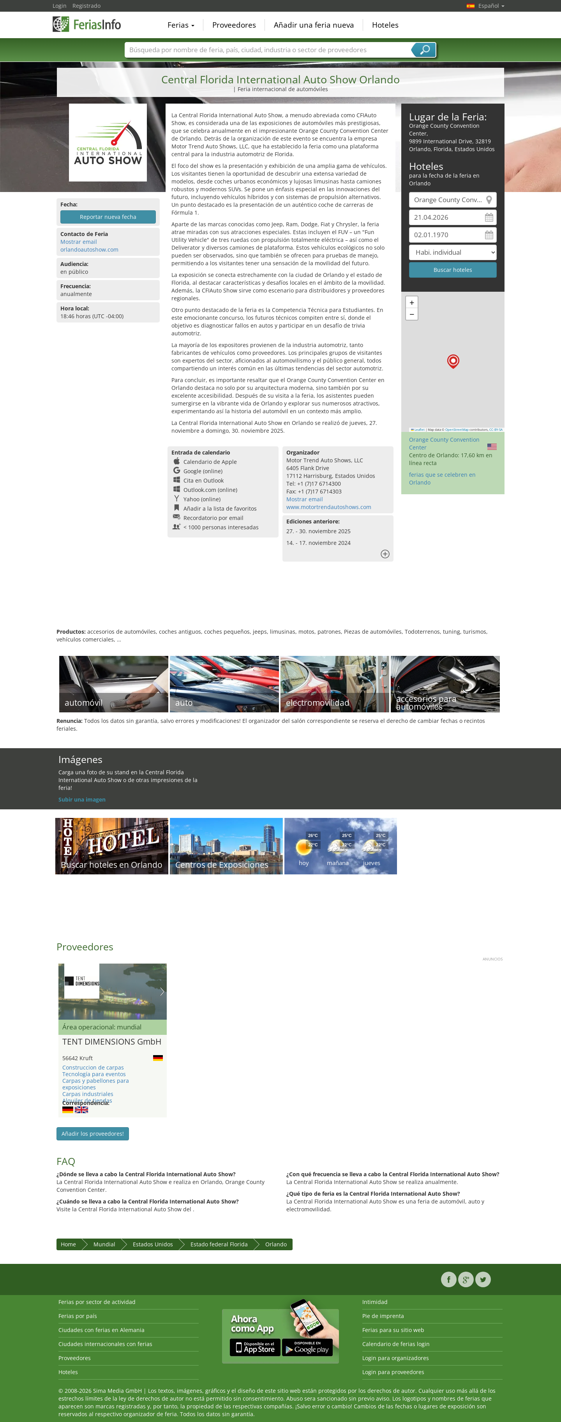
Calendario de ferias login (396, 1344)
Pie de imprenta (383, 1316)
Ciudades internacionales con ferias (105, 1344)
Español (491, 5)
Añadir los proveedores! (93, 1133)
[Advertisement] (280, 602)
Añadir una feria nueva (314, 25)
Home (68, 1244)
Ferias (181, 25)
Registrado (86, 5)
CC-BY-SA (496, 430)
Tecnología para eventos (94, 1074)
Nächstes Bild (162, 991)
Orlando (276, 1244)
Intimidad (375, 1302)
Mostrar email (78, 241)
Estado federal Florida (219, 1244)
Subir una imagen (82, 799)
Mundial (104, 1244)
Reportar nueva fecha (108, 216)
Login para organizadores (395, 1358)
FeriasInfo (92, 24)
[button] (453, 362)
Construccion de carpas (93, 1067)
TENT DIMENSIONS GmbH (111, 1042)
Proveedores (234, 25)
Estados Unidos (153, 1244)
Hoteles (385, 25)
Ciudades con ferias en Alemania (101, 1330)
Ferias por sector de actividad (97, 1302)
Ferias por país (77, 1316)
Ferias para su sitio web (393, 1330)
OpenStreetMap (457, 430)
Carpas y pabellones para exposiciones (95, 1084)
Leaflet (418, 430)
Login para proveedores (393, 1372)
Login (60, 5)
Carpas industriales (87, 1094)
